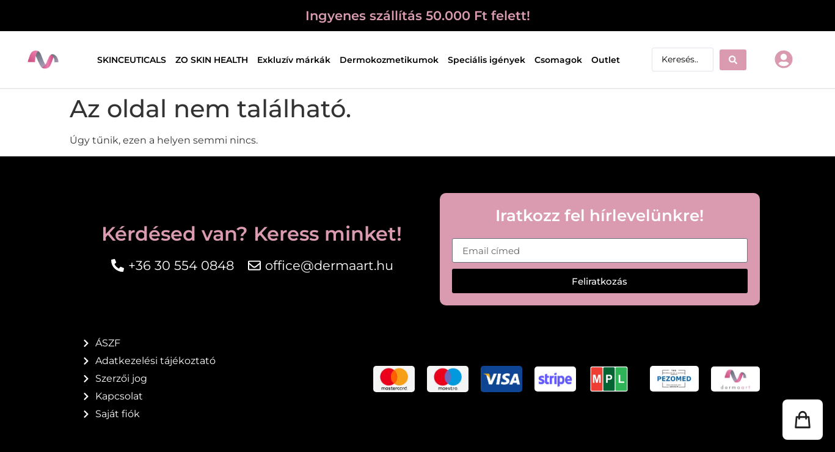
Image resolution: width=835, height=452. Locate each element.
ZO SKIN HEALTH (211, 59)
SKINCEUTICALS (131, 59)
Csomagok (558, 59)
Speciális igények (486, 59)
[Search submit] (733, 59)
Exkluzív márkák (293, 59)
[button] (802, 419)
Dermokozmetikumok (389, 59)
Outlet (605, 59)
